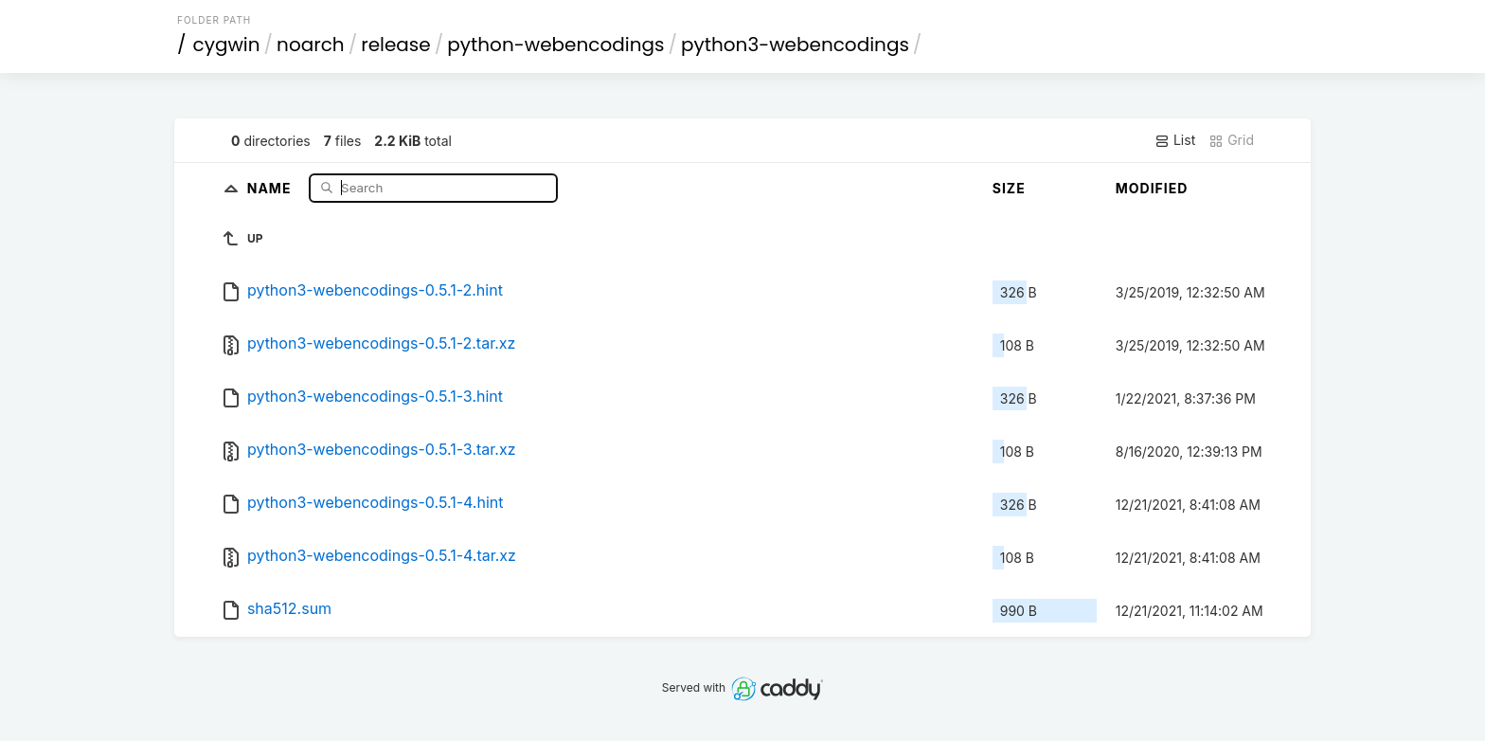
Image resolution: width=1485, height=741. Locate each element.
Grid (1231, 140)
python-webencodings (555, 44)
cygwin (226, 44)
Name (271, 187)
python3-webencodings (795, 44)
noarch (311, 44)
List (1174, 140)
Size (1009, 188)
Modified (1152, 188)
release (396, 44)
